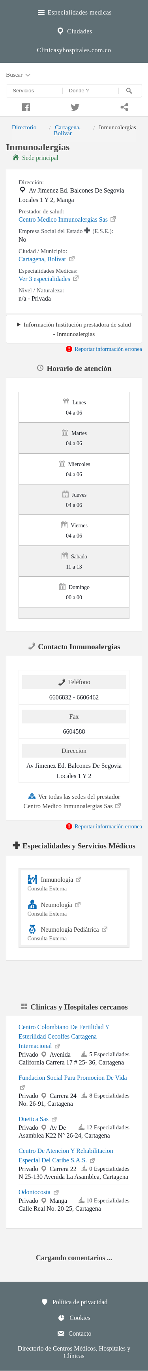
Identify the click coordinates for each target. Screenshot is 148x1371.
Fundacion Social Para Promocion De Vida (73, 1082)
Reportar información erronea (103, 349)
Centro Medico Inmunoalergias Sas (68, 219)
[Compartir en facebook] (24, 106)
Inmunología (74, 883)
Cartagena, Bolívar (67, 130)
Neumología (74, 908)
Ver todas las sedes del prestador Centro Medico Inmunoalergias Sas (73, 800)
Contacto (74, 1333)
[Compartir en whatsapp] (123, 106)
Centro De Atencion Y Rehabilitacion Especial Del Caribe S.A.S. (66, 1155)
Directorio (24, 127)
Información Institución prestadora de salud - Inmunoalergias (77, 329)
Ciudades (74, 30)
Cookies (74, 1317)
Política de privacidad (74, 1302)
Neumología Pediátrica (74, 932)
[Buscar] (130, 91)
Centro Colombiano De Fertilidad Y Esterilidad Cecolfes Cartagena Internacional (64, 1036)
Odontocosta (39, 1191)
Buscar (19, 75)
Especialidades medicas (74, 11)
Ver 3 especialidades (49, 278)
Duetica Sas (38, 1118)
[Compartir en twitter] (74, 106)
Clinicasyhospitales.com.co (74, 50)
